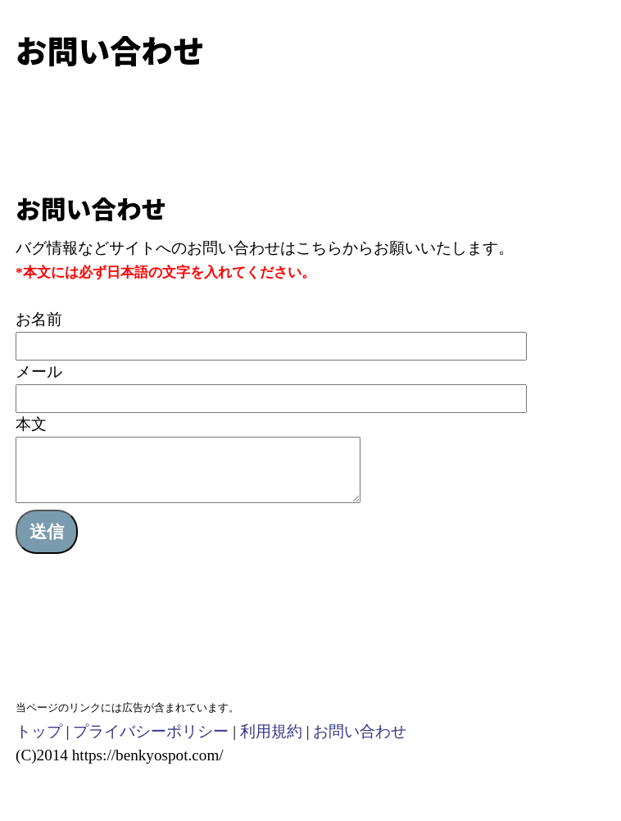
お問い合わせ (359, 743)
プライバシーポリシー (151, 743)
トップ (39, 743)
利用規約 (271, 743)
